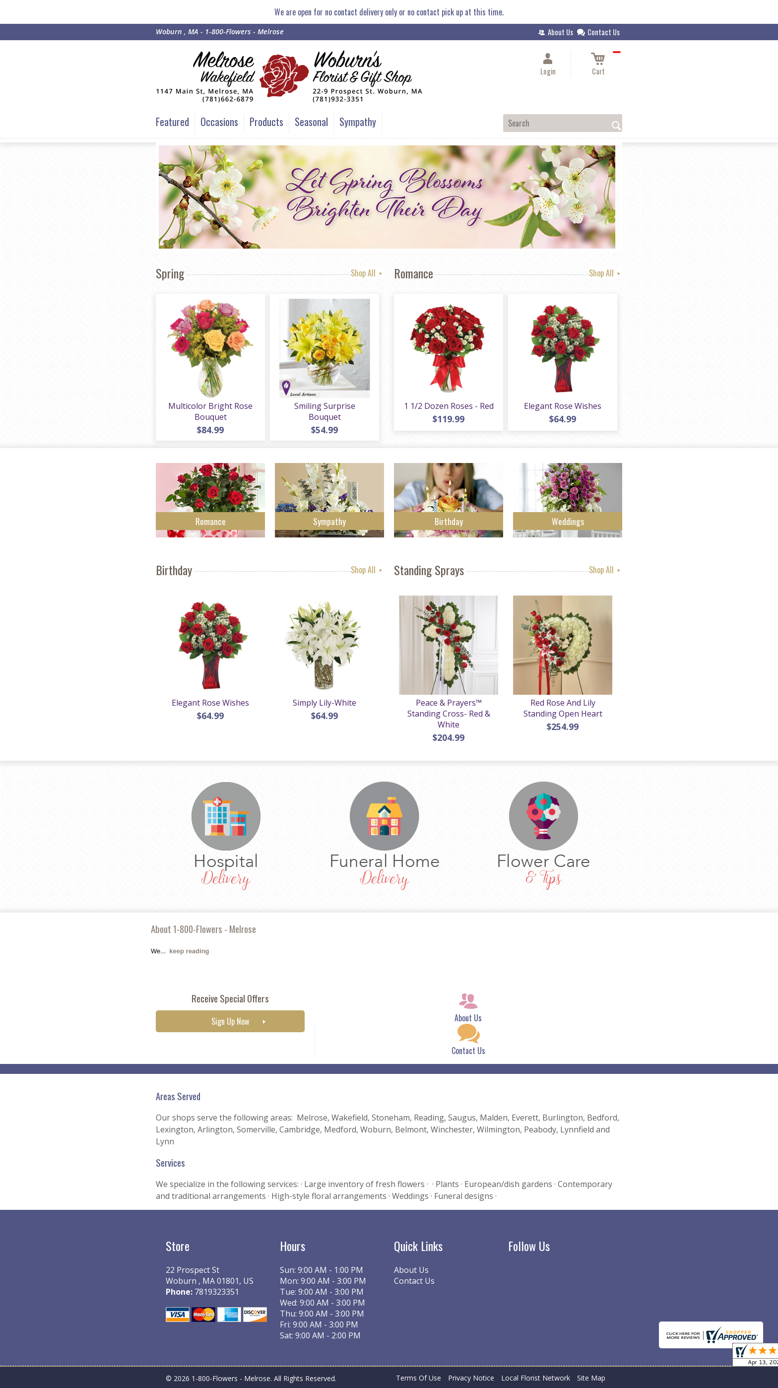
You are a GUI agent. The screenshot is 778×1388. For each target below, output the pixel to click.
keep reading (189, 951)
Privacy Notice (471, 1378)
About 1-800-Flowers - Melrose (203, 928)
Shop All (367, 273)
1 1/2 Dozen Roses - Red (449, 405)
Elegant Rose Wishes (562, 405)
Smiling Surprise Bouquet (324, 411)
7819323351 (216, 1291)
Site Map (591, 1378)
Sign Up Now (230, 1021)
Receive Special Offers (230, 998)
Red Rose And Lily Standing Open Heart (562, 708)
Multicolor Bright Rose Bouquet (210, 411)
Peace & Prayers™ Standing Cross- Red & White (448, 713)
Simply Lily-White (324, 702)
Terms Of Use (418, 1378)
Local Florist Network (535, 1378)
